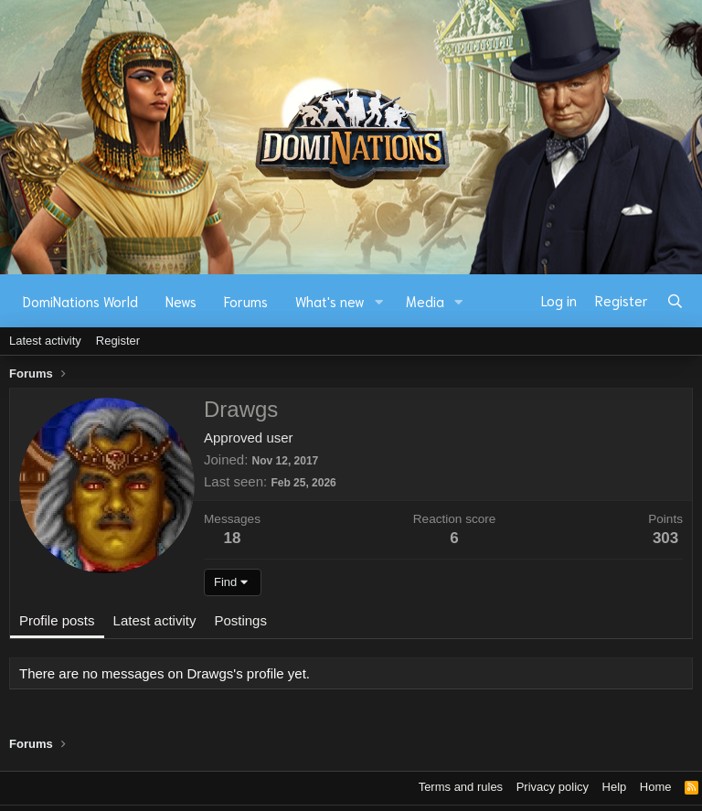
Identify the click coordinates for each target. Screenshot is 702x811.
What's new (330, 301)
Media (425, 301)
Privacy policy (552, 787)
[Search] (675, 300)
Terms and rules (461, 787)
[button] (379, 301)
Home (656, 787)
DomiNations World (80, 301)
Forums (246, 301)
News (181, 301)
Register (118, 340)
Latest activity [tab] (155, 620)
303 (665, 538)
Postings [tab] (240, 620)
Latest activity (45, 340)
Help (614, 787)
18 (232, 538)
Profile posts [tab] (57, 620)
